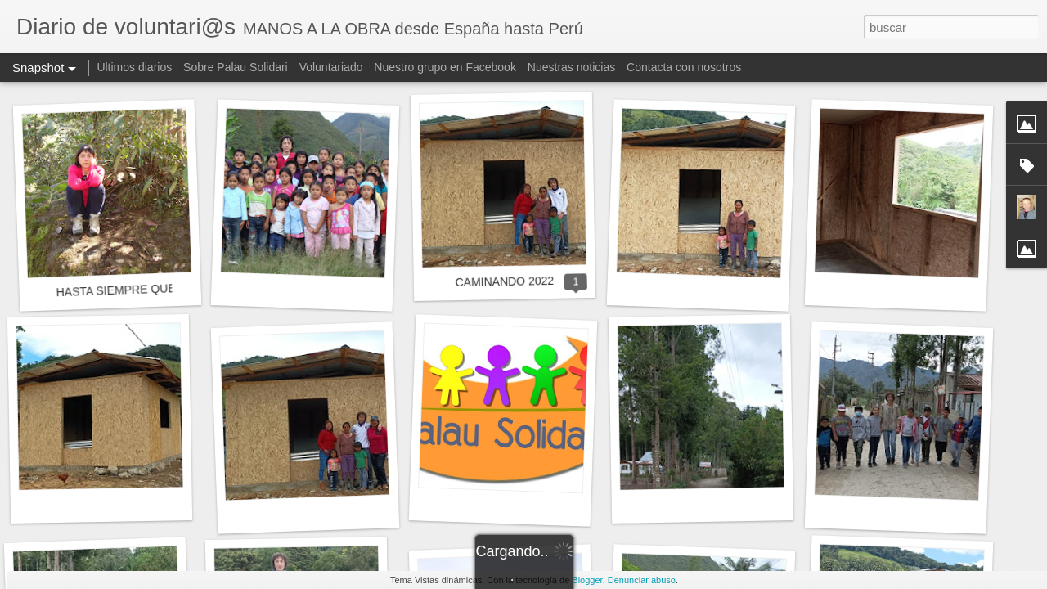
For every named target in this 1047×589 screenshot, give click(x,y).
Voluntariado (331, 67)
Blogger (587, 580)
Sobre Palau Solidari (235, 67)
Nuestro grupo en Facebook (445, 67)
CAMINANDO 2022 (504, 281)
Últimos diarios (134, 67)
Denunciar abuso (642, 580)
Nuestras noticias (573, 67)
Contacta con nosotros (684, 67)
